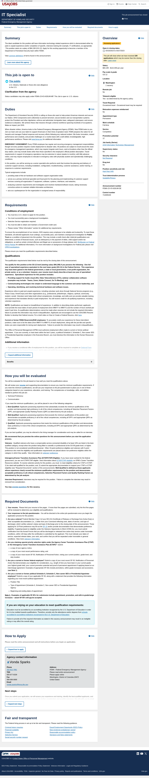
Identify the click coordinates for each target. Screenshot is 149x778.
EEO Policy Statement (9, 766)
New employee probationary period (62, 730)
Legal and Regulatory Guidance (77, 766)
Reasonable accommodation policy (62, 732)
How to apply (113, 27)
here (80, 315)
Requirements (52, 27)
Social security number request (16, 737)
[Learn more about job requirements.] (91, 205)
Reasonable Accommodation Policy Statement (34, 766)
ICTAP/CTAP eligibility (65, 460)
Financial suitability (12, 730)
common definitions (16, 56)
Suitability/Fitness (109, 178)
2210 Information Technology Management (118, 145)
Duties (38, 27)
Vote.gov (144, 771)
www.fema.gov (37, 139)
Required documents (95, 27)
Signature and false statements (61, 735)
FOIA (26, 771)
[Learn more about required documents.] (91, 501)
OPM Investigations (12, 247)
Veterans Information (58, 766)
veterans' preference (50, 453)
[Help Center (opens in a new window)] (131, 4)
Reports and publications (73, 771)
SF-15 (45, 526)
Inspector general (35, 771)
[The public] (27, 84)
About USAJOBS (7, 771)
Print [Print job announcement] (125, 19)
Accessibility (18, 771)
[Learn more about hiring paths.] (91, 75)
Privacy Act (9, 732)
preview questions (19, 487)
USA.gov (102, 771)
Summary (7, 27)
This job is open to (23, 27)
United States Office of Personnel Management (30, 758)
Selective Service (11, 735)
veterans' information (32, 539)
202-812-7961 (12, 670)
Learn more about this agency (18, 62)
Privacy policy (59, 771)
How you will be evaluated (72, 27)
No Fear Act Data (47, 771)
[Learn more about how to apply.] (91, 636)
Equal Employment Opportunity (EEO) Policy (66, 727)
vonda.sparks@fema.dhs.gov (17, 684)
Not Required (107, 158)
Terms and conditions (90, 771)
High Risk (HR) (108, 171)
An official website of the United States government (18, 1)
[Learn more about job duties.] (91, 109)
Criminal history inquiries (14, 727)
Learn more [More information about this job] (112, 60)
